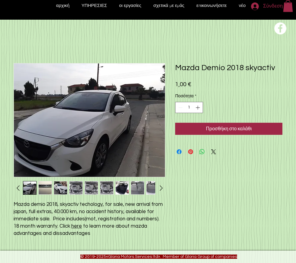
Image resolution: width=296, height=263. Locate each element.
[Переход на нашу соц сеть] (280, 28)
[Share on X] (213, 151)
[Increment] (198, 107)
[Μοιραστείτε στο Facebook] (179, 151)
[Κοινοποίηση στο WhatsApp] (202, 151)
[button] (288, 6)
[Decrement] (180, 107)
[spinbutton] (189, 107)
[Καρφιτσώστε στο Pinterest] (190, 151)
